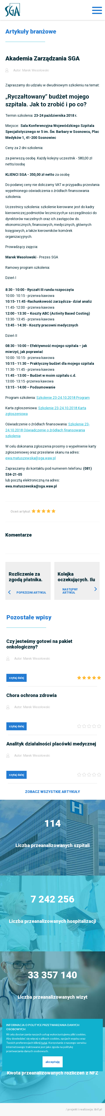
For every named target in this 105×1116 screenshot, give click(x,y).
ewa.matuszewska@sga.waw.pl (30, 458)
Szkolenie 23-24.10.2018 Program (63, 397)
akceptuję (53, 1062)
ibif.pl (98, 1109)
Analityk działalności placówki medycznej (51, 744)
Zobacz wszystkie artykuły (52, 792)
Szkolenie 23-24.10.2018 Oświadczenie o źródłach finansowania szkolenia (47, 430)
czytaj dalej (16, 677)
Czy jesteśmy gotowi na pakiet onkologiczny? (39, 644)
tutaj (44, 1042)
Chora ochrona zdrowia (31, 695)
